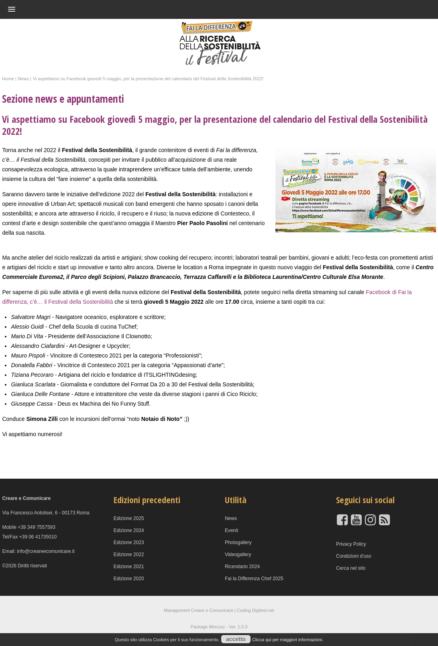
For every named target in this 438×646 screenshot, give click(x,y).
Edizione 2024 (129, 530)
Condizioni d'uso (353, 556)
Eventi (231, 530)
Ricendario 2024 (242, 566)
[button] (203, 9)
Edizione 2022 (129, 554)
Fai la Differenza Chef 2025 (254, 578)
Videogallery (238, 554)
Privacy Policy (351, 544)
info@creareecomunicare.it (46, 551)
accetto (236, 639)
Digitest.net (263, 610)
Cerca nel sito (350, 568)
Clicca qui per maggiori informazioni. (287, 639)
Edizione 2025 (129, 518)
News (231, 518)
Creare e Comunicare (212, 610)
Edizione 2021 (129, 566)
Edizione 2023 (129, 542)
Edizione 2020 (129, 578)
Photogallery (238, 542)
